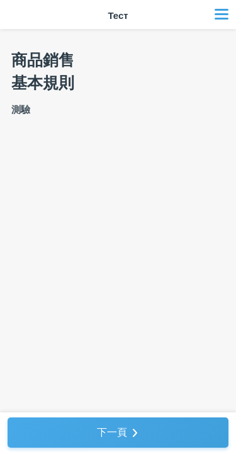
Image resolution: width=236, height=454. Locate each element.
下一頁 (112, 432)
